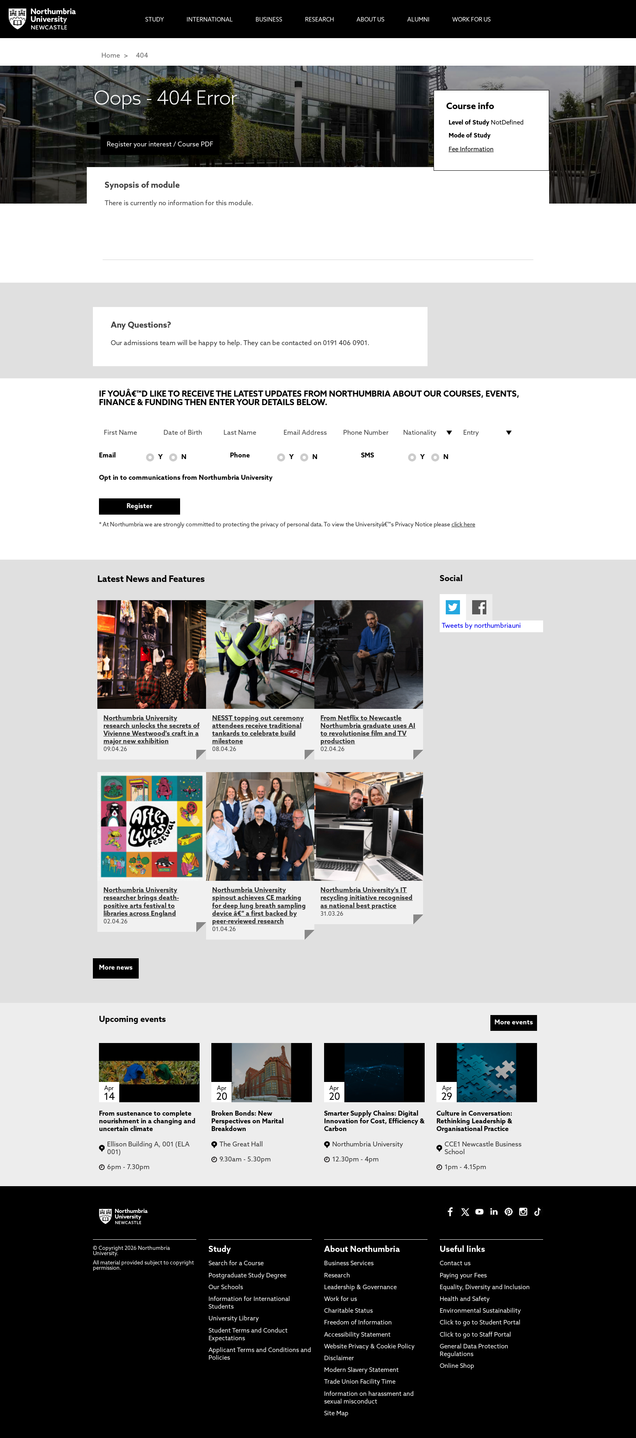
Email (107, 456)
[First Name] (129, 433)
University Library (233, 1319)
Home (110, 56)
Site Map (336, 1414)
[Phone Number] (368, 433)
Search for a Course (236, 1264)
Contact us (455, 1264)
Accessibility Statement (357, 1335)
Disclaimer (339, 1359)
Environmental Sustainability (480, 1311)
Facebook (479, 607)
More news (116, 968)
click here (463, 525)
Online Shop (457, 1366)
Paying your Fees (463, 1276)
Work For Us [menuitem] (471, 20)
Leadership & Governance (360, 1288)
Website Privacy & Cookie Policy (369, 1347)
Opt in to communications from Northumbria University (186, 478)
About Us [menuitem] (371, 20)
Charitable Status (348, 1311)
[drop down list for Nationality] (428, 433)
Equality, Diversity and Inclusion (485, 1288)
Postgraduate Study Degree (247, 1276)
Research (337, 1276)
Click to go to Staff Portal (475, 1335)
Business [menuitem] (269, 20)
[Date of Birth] (188, 433)
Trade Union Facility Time (359, 1382)
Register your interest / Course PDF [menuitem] (160, 145)
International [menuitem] (210, 20)
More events (513, 1022)
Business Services (349, 1264)
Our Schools (225, 1288)
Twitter (453, 607)
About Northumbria (362, 1250)
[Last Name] (248, 433)
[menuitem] (93, 128)
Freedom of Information (358, 1323)
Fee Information (471, 150)
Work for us (340, 1299)
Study (219, 1250)
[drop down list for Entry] (488, 433)
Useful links (462, 1250)
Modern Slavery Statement (361, 1370)
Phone (240, 456)
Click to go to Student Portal (480, 1323)
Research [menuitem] (319, 20)
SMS (367, 456)
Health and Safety (465, 1299)
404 (142, 56)
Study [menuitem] (154, 20)
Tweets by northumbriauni (481, 626)
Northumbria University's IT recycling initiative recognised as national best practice (366, 898)
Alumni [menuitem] (418, 20)
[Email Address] (308, 433)
